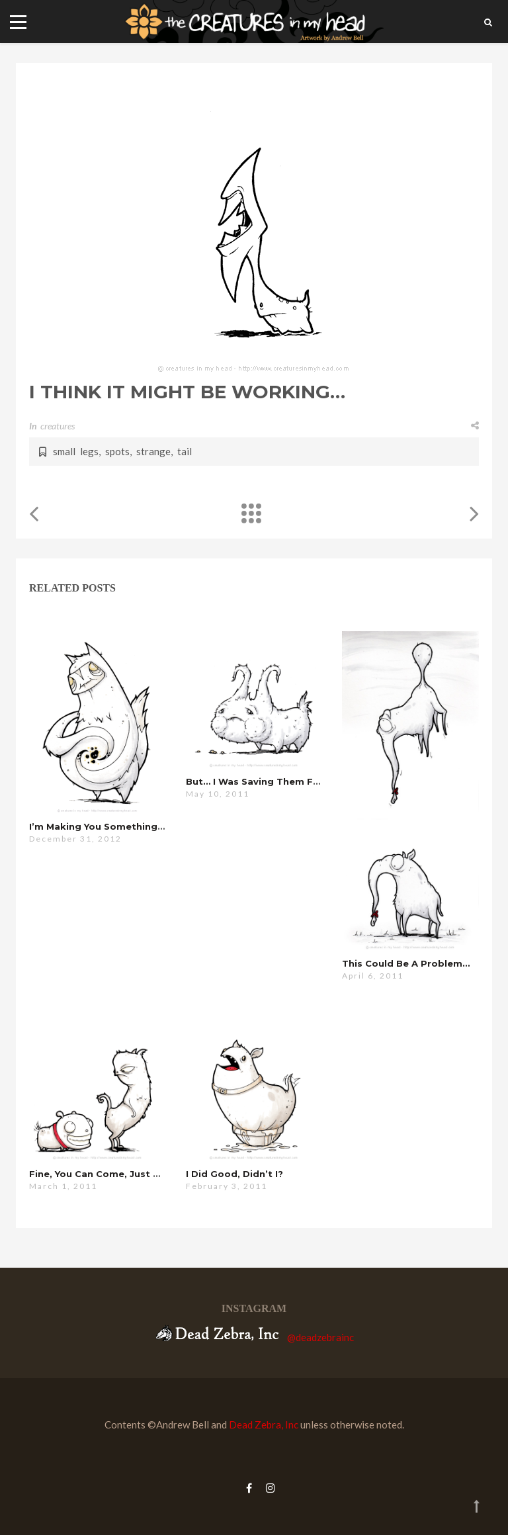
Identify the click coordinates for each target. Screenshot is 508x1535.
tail (184, 451)
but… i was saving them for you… (268, 781)
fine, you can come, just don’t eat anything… (141, 1173)
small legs (76, 451)
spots (117, 451)
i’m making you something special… (115, 826)
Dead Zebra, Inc (263, 1424)
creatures (57, 425)
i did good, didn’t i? (234, 1173)
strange (153, 451)
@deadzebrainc (320, 1337)
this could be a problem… (406, 963)
